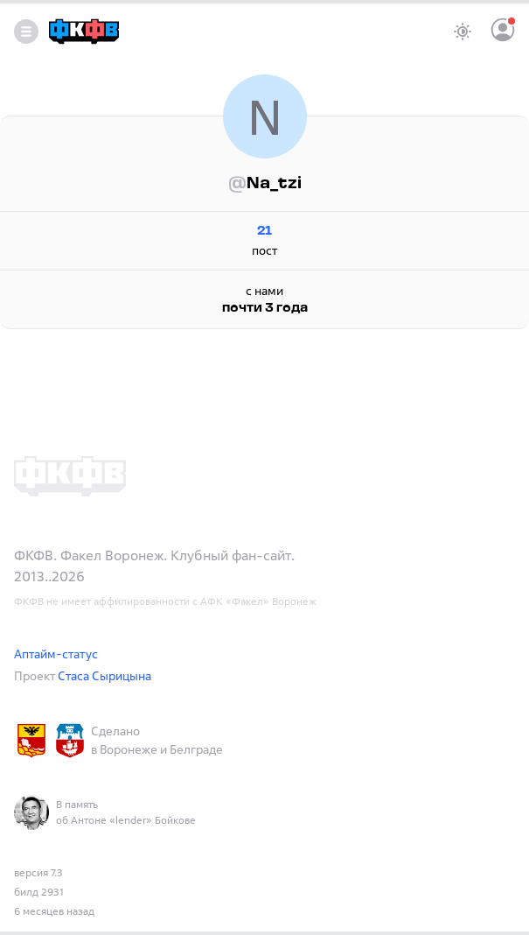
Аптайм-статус (56, 653)
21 (264, 231)
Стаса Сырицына (104, 675)
